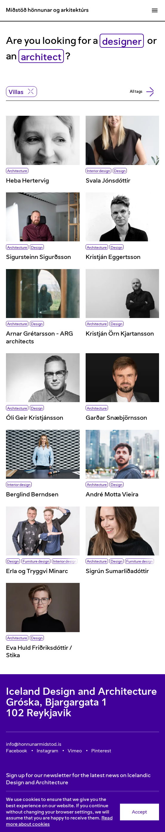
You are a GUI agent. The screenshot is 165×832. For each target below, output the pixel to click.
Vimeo (75, 751)
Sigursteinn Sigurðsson (38, 256)
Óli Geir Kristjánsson (34, 417)
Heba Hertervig (27, 180)
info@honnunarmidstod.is (33, 744)
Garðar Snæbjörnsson (116, 417)
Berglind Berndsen (32, 494)
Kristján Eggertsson (113, 256)
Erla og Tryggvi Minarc (37, 571)
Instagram (47, 751)
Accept (139, 812)
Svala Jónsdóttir (108, 180)
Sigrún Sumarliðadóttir (117, 571)
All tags (141, 91)
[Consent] (82, 812)
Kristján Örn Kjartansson (120, 333)
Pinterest (101, 751)
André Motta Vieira (112, 494)
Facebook (16, 751)
